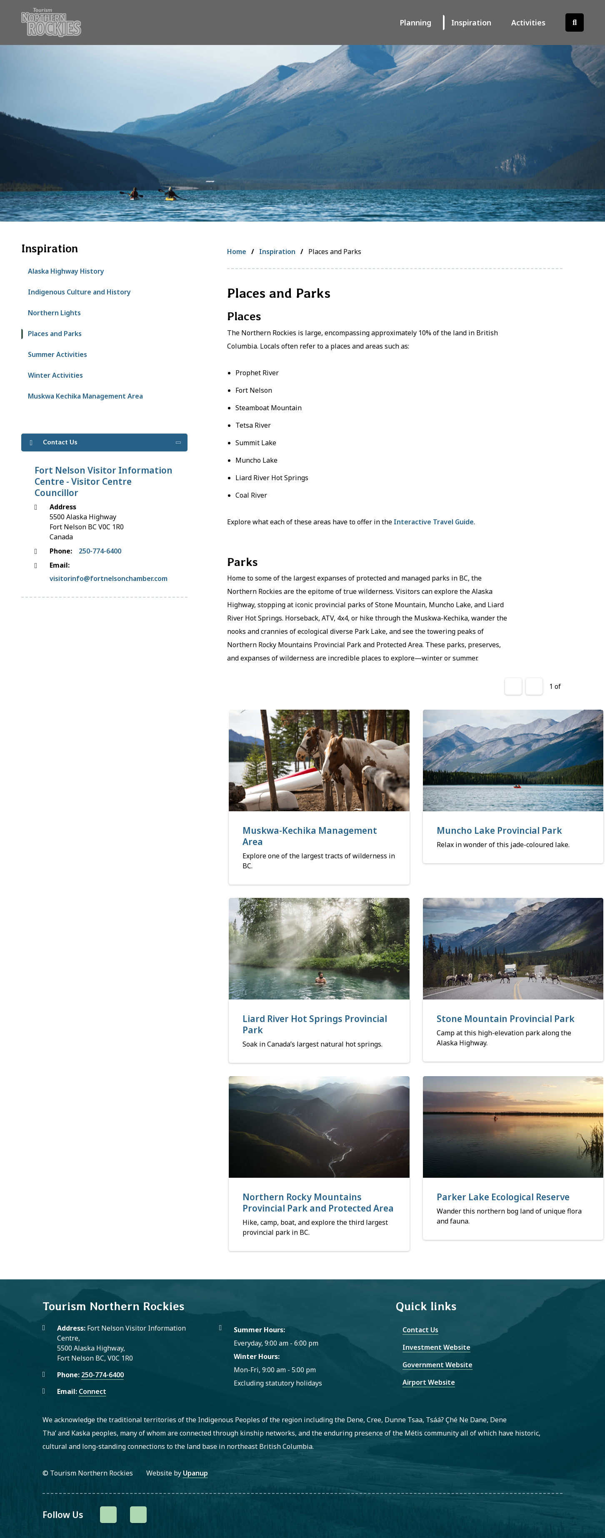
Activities (528, 22)
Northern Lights (54, 312)
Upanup (195, 1473)
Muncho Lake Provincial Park (499, 830)
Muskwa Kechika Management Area (85, 396)
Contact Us (420, 1329)
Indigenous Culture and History (79, 292)
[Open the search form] (574, 22)
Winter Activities (55, 375)
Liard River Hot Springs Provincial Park (314, 1024)
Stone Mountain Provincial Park (506, 1019)
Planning (415, 22)
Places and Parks (55, 333)
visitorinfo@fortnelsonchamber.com (109, 578)
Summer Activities (57, 354)
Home (236, 251)
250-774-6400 (100, 551)
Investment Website (436, 1347)
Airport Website (428, 1382)
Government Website (437, 1364)
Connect (92, 1391)
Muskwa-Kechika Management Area (309, 836)
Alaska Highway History (66, 271)
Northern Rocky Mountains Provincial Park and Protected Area (318, 1202)
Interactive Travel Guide (434, 521)
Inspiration (471, 22)
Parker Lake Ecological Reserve (503, 1197)
